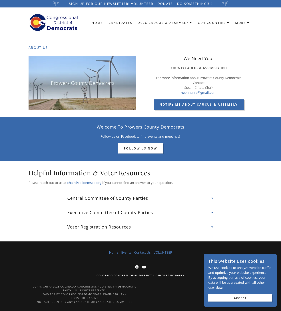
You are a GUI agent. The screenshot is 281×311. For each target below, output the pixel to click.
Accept (240, 298)
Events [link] (126, 252)
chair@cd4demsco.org (84, 182)
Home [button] (113, 252)
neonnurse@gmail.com (198, 92)
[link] (54, 22)
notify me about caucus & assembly (199, 105)
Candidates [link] (121, 23)
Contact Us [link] (142, 252)
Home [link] (97, 23)
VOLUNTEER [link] (163, 252)
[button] (165, 23)
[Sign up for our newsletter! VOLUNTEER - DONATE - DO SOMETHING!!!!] (140, 4)
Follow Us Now (140, 148)
